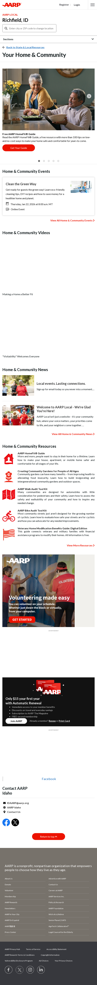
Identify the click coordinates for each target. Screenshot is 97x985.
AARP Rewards (11, 902)
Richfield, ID (15, 20)
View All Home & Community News (72, 433)
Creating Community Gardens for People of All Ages (48, 471)
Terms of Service (33, 949)
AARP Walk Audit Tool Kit (32, 488)
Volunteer (9, 890)
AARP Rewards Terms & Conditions (20, 955)
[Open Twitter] (15, 822)
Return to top (48, 836)
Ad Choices (44, 960)
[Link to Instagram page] (30, 970)
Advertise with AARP (57, 878)
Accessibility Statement (56, 949)
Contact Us (13, 811)
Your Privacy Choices (64, 960)
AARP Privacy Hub (12, 949)
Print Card (64, 720)
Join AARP (16, 720)
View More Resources (80, 545)
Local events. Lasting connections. (61, 383)
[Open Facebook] (6, 822)
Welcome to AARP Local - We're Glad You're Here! (64, 409)
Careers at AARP (56, 890)
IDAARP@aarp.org (18, 802)
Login (77, 4)
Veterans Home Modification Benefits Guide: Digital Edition (52, 528)
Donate (8, 884)
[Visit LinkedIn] (41, 970)
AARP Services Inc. (56, 896)
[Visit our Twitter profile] (19, 970)
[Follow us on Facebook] (9, 970)
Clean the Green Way (21, 184)
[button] (92, 5)
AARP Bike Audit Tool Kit (32, 510)
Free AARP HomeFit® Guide (18, 133)
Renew (52, 720)
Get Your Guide (18, 147)
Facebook (49, 779)
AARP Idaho (14, 807)
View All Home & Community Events (71, 220)
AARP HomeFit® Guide (31, 453)
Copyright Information (50, 955)
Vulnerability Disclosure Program (19, 960)
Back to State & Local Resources (25, 47)
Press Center (10, 932)
